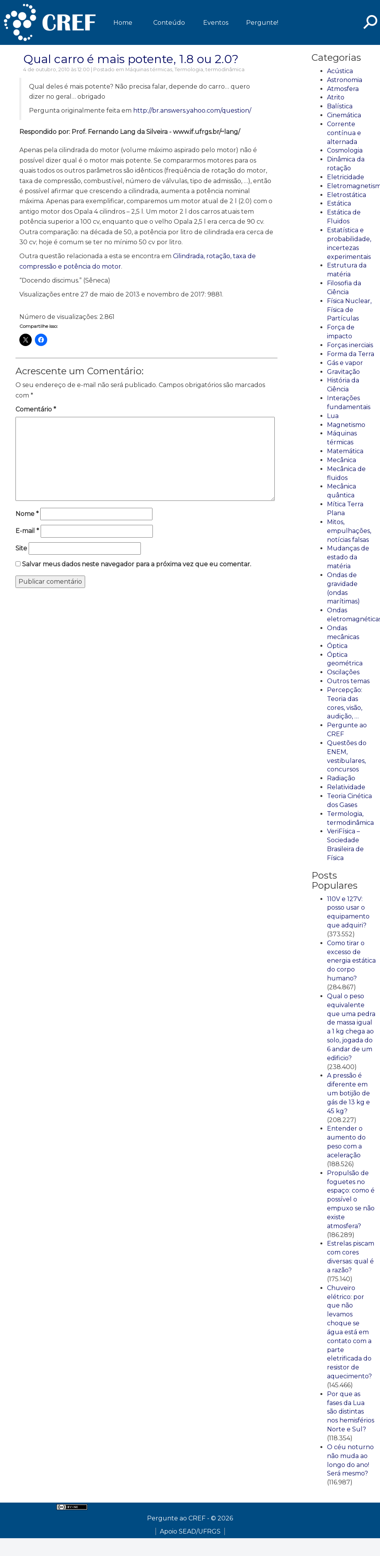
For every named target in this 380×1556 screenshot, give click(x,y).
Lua (333, 416)
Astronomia (344, 80)
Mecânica (341, 460)
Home (122, 22)
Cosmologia (345, 150)
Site (21, 548)
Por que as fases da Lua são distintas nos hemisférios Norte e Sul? (350, 1411)
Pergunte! (262, 22)
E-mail (27, 531)
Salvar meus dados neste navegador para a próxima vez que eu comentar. (136, 564)
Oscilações (343, 672)
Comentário (35, 409)
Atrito (335, 97)
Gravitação (343, 371)
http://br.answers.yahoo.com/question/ (192, 110)
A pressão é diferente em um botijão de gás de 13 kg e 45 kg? (348, 1093)
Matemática (345, 451)
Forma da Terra (350, 354)
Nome (27, 514)
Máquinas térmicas (148, 69)
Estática (339, 203)
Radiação (341, 778)
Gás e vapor (345, 363)
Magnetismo (346, 424)
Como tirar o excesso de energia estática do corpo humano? (351, 960)
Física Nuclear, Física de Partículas (349, 309)
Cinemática (344, 115)
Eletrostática (346, 195)
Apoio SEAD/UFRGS (190, 1531)
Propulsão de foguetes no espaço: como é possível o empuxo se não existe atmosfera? (351, 1199)
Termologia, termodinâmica (210, 69)
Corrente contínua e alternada (344, 133)
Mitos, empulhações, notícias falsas (349, 530)
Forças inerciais (350, 345)
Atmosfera (343, 89)
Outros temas (348, 681)
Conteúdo (169, 22)
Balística (340, 106)
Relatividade (346, 787)
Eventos (215, 22)
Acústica (340, 71)
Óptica (337, 645)
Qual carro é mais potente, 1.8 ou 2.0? (130, 59)
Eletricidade (345, 177)
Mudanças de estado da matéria (348, 557)
